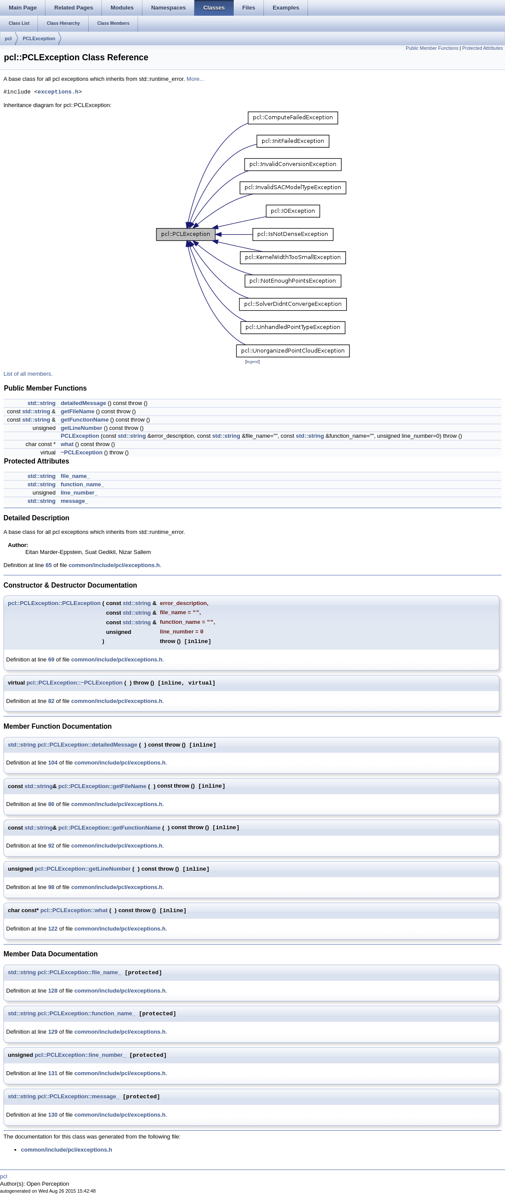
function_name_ (82, 484)
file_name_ (75, 476)
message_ (74, 501)
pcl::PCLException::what (73, 910)
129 (53, 1031)
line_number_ (79, 492)
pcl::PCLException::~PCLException (75, 682)
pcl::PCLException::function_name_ (86, 1014)
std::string (41, 403)
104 (53, 762)
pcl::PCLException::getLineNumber (83, 868)
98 (51, 887)
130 (53, 1114)
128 (53, 990)
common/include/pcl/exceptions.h (114, 565)
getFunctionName (85, 419)
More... (195, 79)
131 (53, 1073)
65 (48, 565)
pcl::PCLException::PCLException (54, 603)
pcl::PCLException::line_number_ (80, 1055)
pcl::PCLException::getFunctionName (110, 827)
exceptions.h (58, 92)
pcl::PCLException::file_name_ (79, 972)
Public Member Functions (432, 48)
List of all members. (28, 373)
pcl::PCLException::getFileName (103, 786)
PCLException (39, 38)
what (67, 444)
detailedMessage (83, 403)
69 (51, 659)
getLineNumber (81, 428)
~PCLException (82, 452)
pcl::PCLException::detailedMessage (87, 744)
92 (51, 845)
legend (252, 362)
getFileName (77, 411)
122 (53, 928)
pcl (8, 38)
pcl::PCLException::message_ (78, 1097)
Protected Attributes (482, 48)
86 (51, 804)
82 (51, 701)
